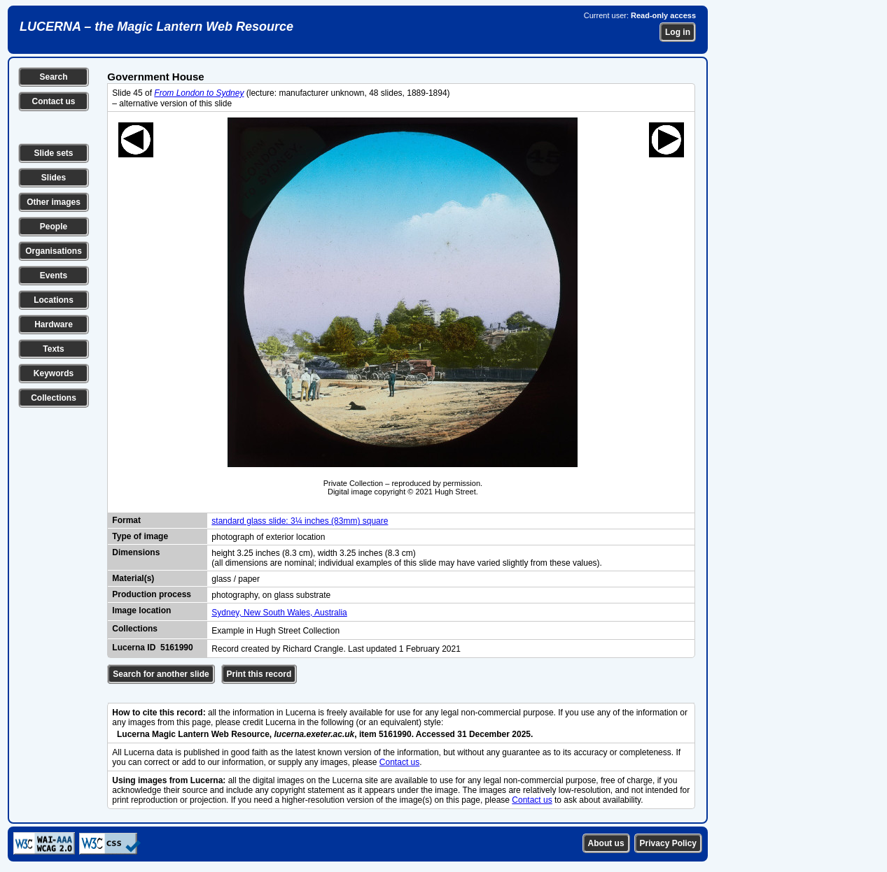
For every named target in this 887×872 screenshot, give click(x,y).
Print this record (259, 674)
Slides (53, 178)
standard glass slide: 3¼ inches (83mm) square (299, 521)
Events (53, 275)
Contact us (53, 101)
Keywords (54, 373)
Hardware (53, 324)
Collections (53, 398)
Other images (54, 202)
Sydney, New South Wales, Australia (279, 612)
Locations (54, 300)
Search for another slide (161, 674)
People (53, 226)
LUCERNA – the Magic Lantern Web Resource (156, 27)
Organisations (53, 251)
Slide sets (53, 153)
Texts (53, 349)
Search (53, 77)
